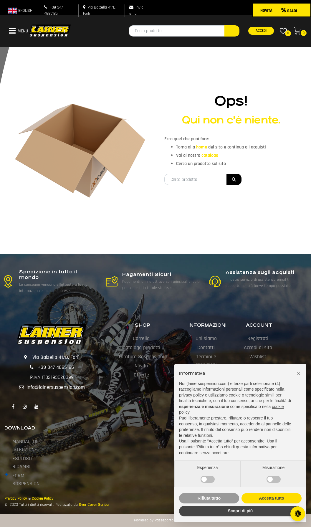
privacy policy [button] (191, 395)
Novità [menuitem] (141, 365)
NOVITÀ (266, 10)
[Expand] (6, 475)
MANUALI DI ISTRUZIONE (24, 445)
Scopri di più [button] (240, 510)
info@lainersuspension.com (56, 387)
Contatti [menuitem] (206, 347)
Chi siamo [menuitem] (206, 338)
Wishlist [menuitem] (257, 356)
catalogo (209, 155)
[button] (231, 31)
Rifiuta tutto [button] (209, 498)
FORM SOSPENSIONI (26, 479)
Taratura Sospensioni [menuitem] (141, 356)
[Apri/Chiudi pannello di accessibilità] (297, 513)
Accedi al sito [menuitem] (258, 347)
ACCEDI (261, 30)
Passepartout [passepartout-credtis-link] (166, 520)
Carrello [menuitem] (141, 338)
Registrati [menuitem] (257, 338)
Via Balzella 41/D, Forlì (56, 357)
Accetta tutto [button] (271, 498)
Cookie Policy (43, 498)
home (202, 147)
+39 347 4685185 (56, 367)
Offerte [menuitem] (141, 374)
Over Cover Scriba (94, 504)
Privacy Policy (15, 498)
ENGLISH (20, 10)
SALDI (289, 11)
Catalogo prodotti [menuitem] (141, 347)
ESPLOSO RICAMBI (22, 462)
